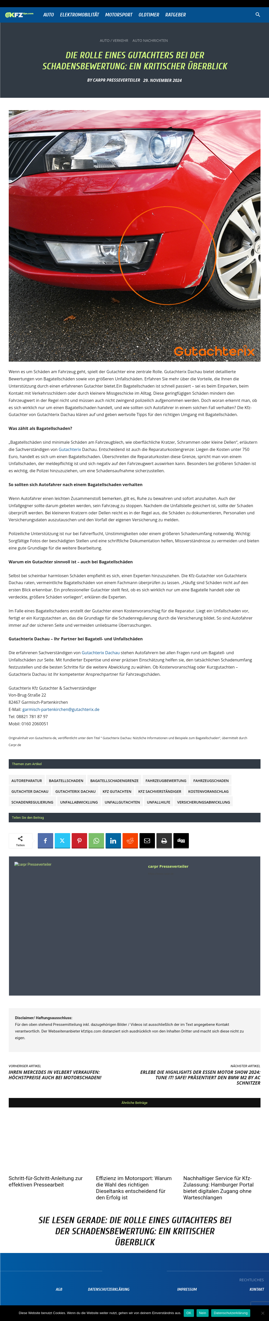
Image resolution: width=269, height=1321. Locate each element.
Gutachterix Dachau (101, 652)
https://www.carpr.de (161, 873)
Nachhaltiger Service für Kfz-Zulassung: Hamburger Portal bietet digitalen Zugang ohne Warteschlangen (218, 1188)
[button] (258, 15)
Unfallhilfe (158, 802)
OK (188, 1313)
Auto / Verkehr (114, 40)
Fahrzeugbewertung (165, 780)
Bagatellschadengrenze (114, 780)
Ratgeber (175, 15)
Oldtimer (148, 15)
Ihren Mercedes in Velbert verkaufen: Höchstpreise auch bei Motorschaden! (55, 1075)
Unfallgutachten (122, 802)
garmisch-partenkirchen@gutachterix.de (60, 709)
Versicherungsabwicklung (203, 802)
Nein (202, 1313)
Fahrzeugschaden (211, 780)
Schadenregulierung (32, 802)
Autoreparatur (27, 780)
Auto (48, 15)
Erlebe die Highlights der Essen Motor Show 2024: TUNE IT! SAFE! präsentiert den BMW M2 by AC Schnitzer (200, 1077)
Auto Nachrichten (150, 40)
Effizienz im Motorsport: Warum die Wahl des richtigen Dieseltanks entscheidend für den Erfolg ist (134, 1188)
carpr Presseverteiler (116, 80)
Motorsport (118, 15)
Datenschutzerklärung (230, 1313)
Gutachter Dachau (30, 791)
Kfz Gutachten (117, 791)
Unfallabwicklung (79, 802)
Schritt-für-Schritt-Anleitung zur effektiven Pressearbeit (46, 1181)
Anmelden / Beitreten (58, 3)
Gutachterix (70, 449)
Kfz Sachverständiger (159, 791)
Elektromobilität (79, 15)
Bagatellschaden (66, 780)
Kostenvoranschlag (208, 791)
